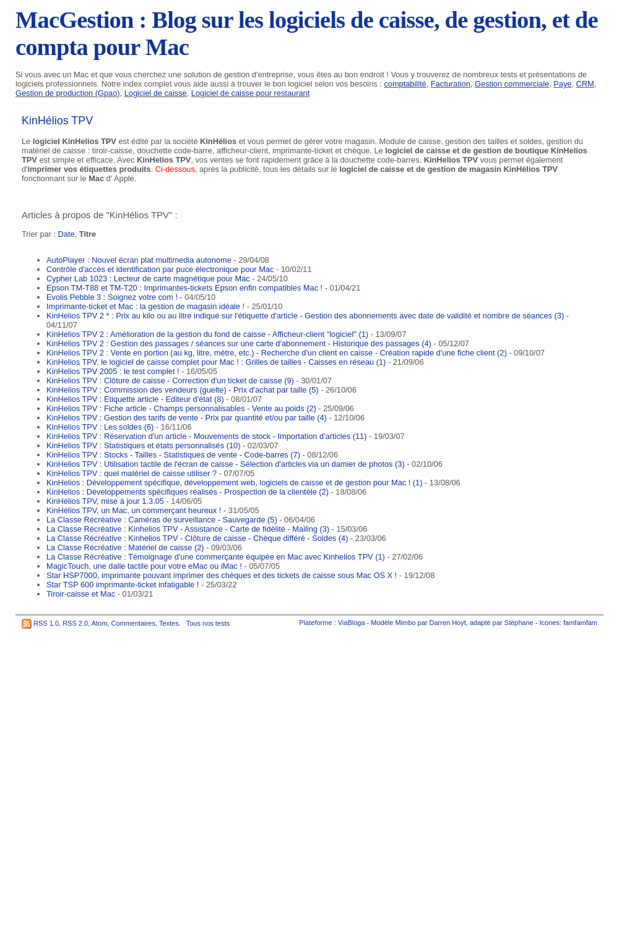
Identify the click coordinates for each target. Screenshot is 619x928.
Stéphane (519, 622)
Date (66, 234)
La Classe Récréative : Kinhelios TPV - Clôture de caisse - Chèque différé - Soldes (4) (197, 538)
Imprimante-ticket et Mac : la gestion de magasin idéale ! (145, 306)
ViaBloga (351, 622)
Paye (562, 83)
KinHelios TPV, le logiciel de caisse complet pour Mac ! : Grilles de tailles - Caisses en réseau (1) (216, 362)
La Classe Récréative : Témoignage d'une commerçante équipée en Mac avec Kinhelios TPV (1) (215, 556)
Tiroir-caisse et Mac (80, 593)
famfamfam (580, 622)
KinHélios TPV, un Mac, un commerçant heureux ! (133, 510)
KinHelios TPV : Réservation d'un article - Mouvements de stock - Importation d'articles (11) (206, 436)
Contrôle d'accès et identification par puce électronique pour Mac (160, 269)
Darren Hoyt (448, 622)
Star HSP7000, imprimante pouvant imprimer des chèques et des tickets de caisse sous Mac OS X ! (221, 575)
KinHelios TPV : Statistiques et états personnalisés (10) (143, 445)
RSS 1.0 (46, 623)
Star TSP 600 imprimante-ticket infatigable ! (122, 584)
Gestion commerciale (512, 83)
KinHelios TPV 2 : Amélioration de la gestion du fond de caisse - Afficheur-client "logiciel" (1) (207, 334)
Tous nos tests (208, 623)
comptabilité (405, 83)
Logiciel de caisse (155, 93)
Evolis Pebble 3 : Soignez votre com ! (112, 297)
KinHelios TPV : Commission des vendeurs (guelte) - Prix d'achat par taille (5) (182, 389)
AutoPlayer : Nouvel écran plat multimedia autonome (139, 260)
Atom (100, 623)
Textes (169, 623)
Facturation (450, 83)
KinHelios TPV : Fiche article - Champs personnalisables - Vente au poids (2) (181, 408)
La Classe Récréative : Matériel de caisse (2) (125, 547)
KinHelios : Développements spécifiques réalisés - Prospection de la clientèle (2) (187, 491)
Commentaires (133, 623)
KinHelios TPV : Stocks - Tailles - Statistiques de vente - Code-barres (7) (173, 454)
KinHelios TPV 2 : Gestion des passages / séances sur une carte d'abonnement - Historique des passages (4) (238, 343)
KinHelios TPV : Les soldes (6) (100, 427)
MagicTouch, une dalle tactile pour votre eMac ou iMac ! (144, 566)
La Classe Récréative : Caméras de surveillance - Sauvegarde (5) (161, 519)
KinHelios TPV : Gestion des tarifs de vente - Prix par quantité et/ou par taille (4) (186, 417)
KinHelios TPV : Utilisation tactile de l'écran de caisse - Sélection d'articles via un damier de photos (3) (225, 464)
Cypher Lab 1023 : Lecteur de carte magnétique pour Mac (148, 278)
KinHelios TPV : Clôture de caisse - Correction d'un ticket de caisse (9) (170, 380)
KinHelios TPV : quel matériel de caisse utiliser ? (131, 473)
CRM (585, 83)
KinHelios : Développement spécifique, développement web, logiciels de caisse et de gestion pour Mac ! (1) (234, 482)
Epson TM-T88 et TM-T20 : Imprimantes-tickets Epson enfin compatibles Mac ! (184, 287)
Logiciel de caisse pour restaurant (250, 93)
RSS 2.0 (75, 623)
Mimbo (405, 622)
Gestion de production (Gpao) (67, 93)
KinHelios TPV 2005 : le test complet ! (113, 371)
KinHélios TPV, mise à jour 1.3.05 (105, 501)
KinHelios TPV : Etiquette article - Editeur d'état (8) (135, 399)
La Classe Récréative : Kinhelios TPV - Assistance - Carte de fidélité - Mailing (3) (187, 529)
